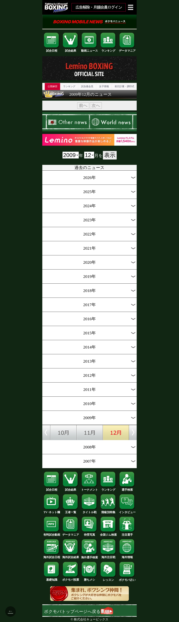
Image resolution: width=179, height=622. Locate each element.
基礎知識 (51, 578)
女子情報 (104, 86)
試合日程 (51, 49)
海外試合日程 (51, 556)
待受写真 (89, 533)
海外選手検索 (89, 556)
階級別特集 (108, 511)
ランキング (108, 49)
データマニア (127, 49)
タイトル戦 (89, 511)
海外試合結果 (70, 556)
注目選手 (127, 533)
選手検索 (127, 488)
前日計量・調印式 (124, 86)
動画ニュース (89, 49)
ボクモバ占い (127, 578)
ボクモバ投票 (70, 578)
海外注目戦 (108, 556)
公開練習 (52, 86)
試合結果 (70, 49)
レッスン (108, 578)
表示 (109, 155)
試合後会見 (87, 86)
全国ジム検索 (108, 533)
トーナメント (89, 488)
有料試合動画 (51, 533)
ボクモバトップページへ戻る (78, 611)
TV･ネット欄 (51, 511)
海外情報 (127, 556)
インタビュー (127, 511)
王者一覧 (70, 511)
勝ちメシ (89, 578)
